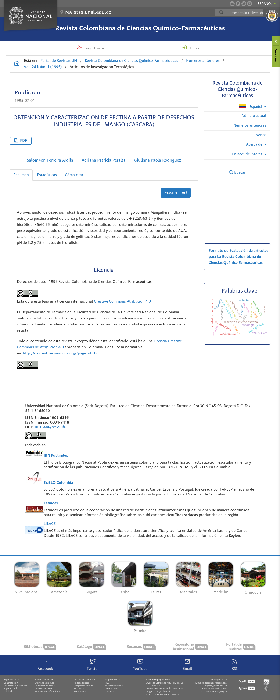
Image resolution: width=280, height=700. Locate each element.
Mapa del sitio (112, 680)
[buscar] (246, 12)
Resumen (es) (175, 193)
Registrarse (94, 48)
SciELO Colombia (58, 483)
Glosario (109, 691)
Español (251, 106)
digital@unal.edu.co (216, 686)
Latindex (51, 503)
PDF (23, 141)
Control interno (43, 688)
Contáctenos (112, 688)
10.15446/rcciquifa (50, 427)
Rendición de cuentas (15, 686)
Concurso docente (45, 686)
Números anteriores (203, 61)
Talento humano (44, 680)
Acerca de (254, 144)
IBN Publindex (56, 455)
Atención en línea (114, 686)
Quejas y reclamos (83, 686)
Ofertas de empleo (44, 683)
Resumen (21, 175)
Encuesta (79, 688)
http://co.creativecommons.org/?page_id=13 (60, 353)
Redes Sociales (81, 683)
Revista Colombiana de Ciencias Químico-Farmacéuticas (140, 28)
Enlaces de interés (247, 154)
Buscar (237, 172)
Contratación (11, 683)
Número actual (254, 116)
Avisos (261, 135)
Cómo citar (74, 175)
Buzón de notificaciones (48, 691)
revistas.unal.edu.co (88, 12)
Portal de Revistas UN (58, 61)
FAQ (107, 683)
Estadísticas (47, 175)
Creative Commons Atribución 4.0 (122, 301)
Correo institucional (85, 680)
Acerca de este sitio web (214, 688)
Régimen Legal (11, 680)
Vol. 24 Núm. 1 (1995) (43, 67)
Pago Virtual (10, 688)
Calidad (8, 691)
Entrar (195, 48)
